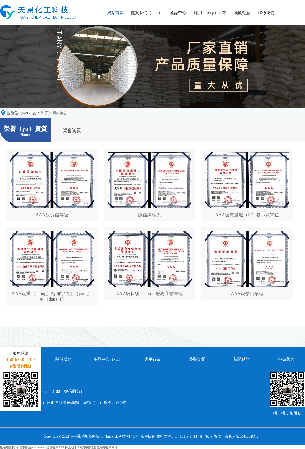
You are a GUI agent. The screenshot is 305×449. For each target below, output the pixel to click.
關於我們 (63, 359)
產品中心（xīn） (108, 359)
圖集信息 (60, 113)
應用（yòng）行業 (210, 12)
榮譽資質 (197, 359)
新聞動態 (242, 12)
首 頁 (44, 113)
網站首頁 (115, 12)
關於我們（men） (147, 12)
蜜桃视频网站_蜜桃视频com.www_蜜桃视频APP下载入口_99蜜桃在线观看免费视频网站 (58, 447)
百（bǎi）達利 (185, 436)
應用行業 (152, 359)
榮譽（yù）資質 (25, 130)
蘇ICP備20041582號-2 (242, 436)
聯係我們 (266, 12)
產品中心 (178, 12)
